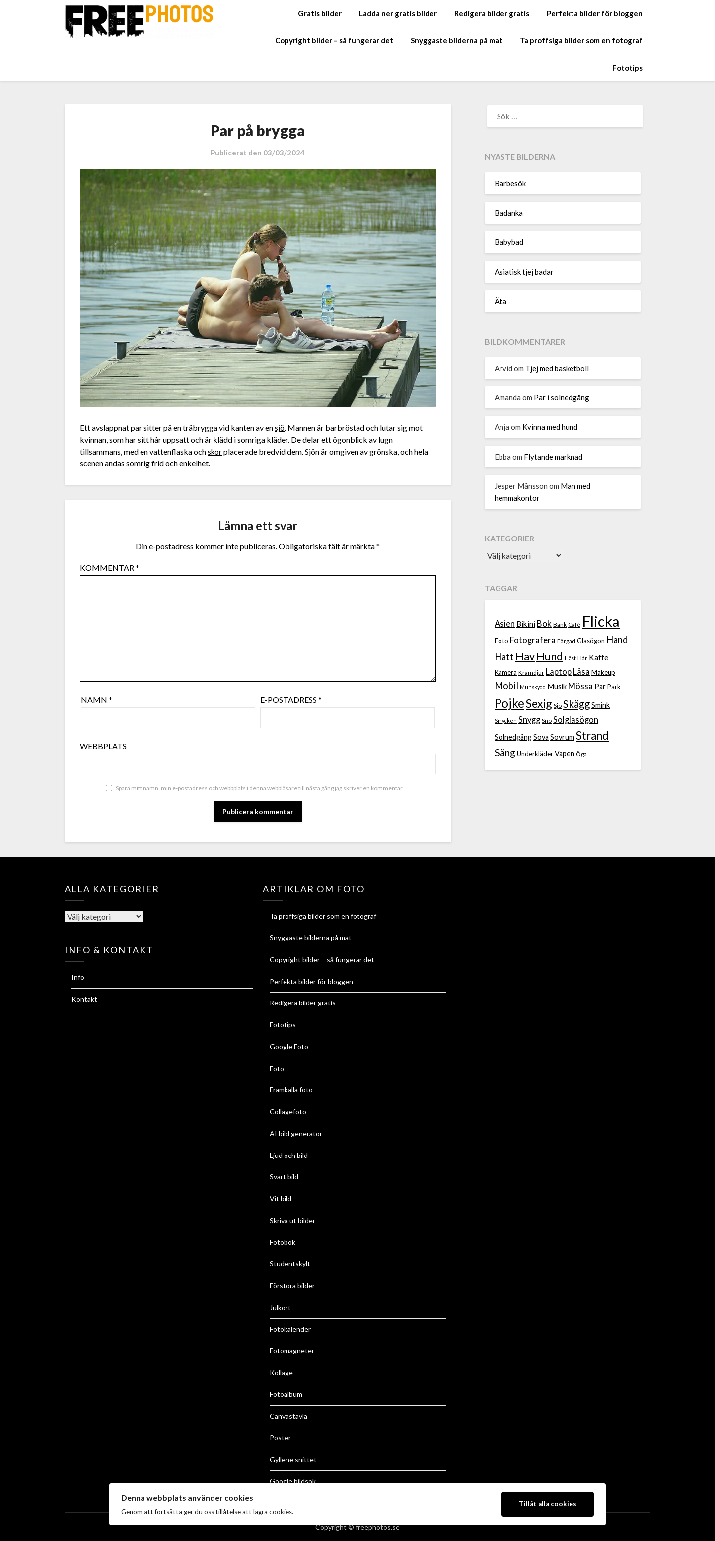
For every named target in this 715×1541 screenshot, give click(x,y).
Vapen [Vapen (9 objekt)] (564, 753)
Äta (500, 301)
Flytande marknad (553, 456)
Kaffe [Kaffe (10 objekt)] (598, 657)
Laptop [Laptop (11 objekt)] (559, 672)
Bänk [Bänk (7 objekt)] (560, 624)
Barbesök (510, 183)
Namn (96, 699)
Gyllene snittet (293, 1459)
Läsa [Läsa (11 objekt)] (581, 672)
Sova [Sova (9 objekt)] (541, 737)
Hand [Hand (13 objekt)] (617, 639)
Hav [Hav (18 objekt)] (525, 656)
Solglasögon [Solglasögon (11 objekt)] (575, 720)
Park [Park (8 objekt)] (614, 687)
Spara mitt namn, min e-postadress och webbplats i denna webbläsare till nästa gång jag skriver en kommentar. (260, 788)
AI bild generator (296, 1133)
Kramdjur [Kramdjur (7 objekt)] (531, 672)
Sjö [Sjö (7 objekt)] (558, 705)
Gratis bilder (320, 13)
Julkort (280, 1307)
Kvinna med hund (549, 426)
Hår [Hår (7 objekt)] (582, 658)
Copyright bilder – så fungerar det (334, 40)
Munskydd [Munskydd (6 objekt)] (533, 687)
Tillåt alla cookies (547, 1504)
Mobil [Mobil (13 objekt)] (506, 685)
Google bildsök (293, 1481)
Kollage (281, 1372)
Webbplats (103, 746)
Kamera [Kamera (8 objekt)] (506, 672)
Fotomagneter (292, 1350)
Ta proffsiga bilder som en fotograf (581, 40)
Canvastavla (288, 1416)
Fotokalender (290, 1329)
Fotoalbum (286, 1394)
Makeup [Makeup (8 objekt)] (603, 672)
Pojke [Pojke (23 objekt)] (509, 703)
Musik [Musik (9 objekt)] (557, 686)
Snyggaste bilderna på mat (456, 40)
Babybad (509, 241)
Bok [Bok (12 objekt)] (544, 623)
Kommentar (109, 567)
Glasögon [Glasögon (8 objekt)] (591, 641)
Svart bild (284, 1176)
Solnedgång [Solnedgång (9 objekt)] (513, 737)
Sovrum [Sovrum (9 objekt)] (562, 737)
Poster (280, 1437)
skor (215, 451)
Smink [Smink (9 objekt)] (600, 705)
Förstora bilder (292, 1285)
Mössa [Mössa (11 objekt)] (580, 686)
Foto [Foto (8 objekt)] (501, 641)
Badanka (509, 212)
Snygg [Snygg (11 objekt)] (529, 720)
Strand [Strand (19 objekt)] (592, 735)
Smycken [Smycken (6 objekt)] (506, 720)
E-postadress (291, 699)
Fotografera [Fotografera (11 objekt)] (533, 640)
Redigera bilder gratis (491, 13)
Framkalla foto (291, 1089)
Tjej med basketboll (557, 368)
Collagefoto (288, 1111)
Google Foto (289, 1046)
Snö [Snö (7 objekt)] (547, 720)
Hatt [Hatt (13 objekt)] (504, 656)
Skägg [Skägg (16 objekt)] (576, 704)
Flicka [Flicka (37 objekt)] (601, 621)
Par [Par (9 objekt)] (600, 686)
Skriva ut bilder (292, 1220)
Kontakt (84, 999)
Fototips (627, 67)
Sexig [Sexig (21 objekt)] (539, 703)
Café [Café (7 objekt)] (574, 624)
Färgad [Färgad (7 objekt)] (566, 641)
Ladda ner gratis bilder (398, 13)
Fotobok (282, 1242)
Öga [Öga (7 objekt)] (581, 754)
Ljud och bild (289, 1155)
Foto (277, 1068)
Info (78, 977)
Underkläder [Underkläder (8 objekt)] (535, 754)
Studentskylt (290, 1263)
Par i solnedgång (561, 397)
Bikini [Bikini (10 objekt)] (525, 623)
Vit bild (280, 1198)
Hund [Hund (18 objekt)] (549, 656)
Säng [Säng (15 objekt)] (505, 752)
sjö (280, 427)
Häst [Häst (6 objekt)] (570, 658)
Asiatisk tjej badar (524, 271)
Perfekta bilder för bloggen (595, 13)
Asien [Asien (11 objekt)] (505, 624)
